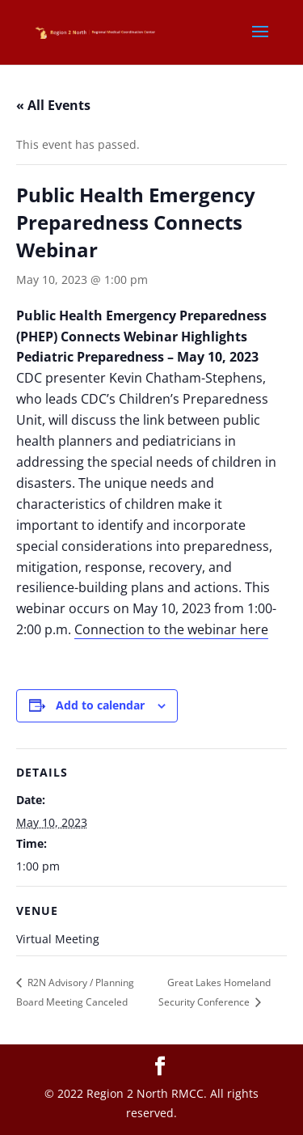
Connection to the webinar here (171, 629)
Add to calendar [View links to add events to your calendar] (100, 705)
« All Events (53, 105)
